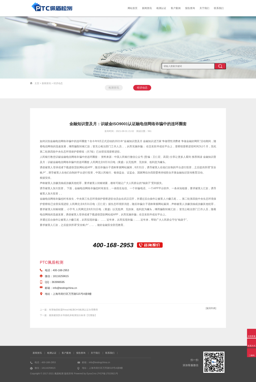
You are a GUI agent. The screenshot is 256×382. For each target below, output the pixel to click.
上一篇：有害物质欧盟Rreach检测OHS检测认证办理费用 (69, 309)
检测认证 (161, 8)
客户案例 (176, 8)
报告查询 (190, 8)
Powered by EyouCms (84, 373)
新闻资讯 (147, 8)
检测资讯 (114, 87)
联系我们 (219, 8)
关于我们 (204, 8)
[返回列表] (211, 308)
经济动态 (58, 83)
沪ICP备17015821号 (107, 373)
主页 (37, 83)
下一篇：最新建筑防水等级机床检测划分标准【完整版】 (68, 315)
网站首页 (132, 8)
